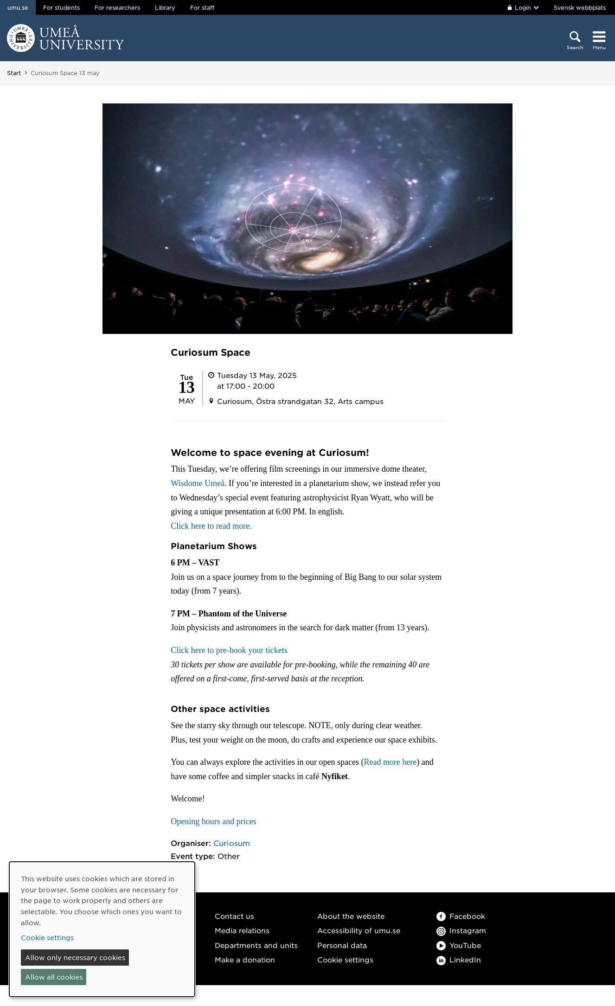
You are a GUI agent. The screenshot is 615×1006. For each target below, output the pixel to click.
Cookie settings (345, 959)
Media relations (242, 930)
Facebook (460, 915)
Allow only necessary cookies (75, 957)
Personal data (342, 945)
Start (14, 73)
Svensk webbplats (580, 7)
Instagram (461, 930)
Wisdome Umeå (197, 483)
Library (165, 7)
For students (61, 7)
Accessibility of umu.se (358, 930)
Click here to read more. (211, 526)
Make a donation (245, 959)
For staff (202, 7)
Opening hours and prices (213, 821)
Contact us (234, 915)
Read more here (390, 762)
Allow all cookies (54, 977)
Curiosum (231, 842)
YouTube (458, 945)
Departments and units (256, 945)
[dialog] (102, 929)
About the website (350, 915)
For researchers (117, 7)
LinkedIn (458, 959)
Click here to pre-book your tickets (229, 650)
